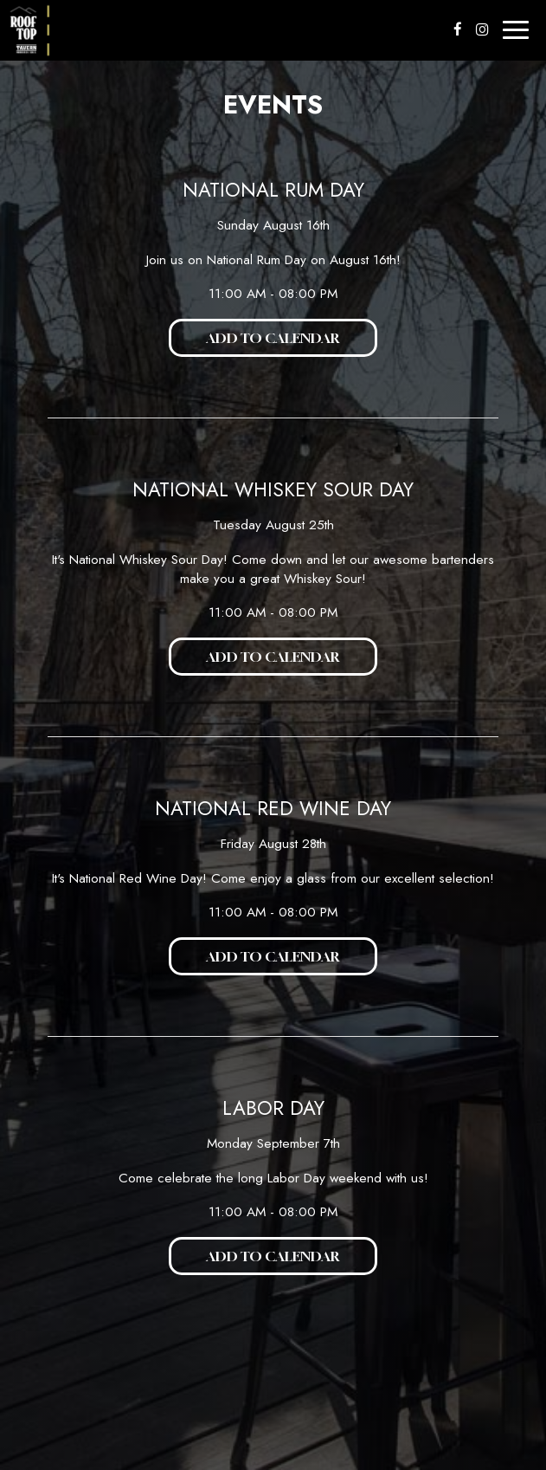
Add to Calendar (273, 337)
